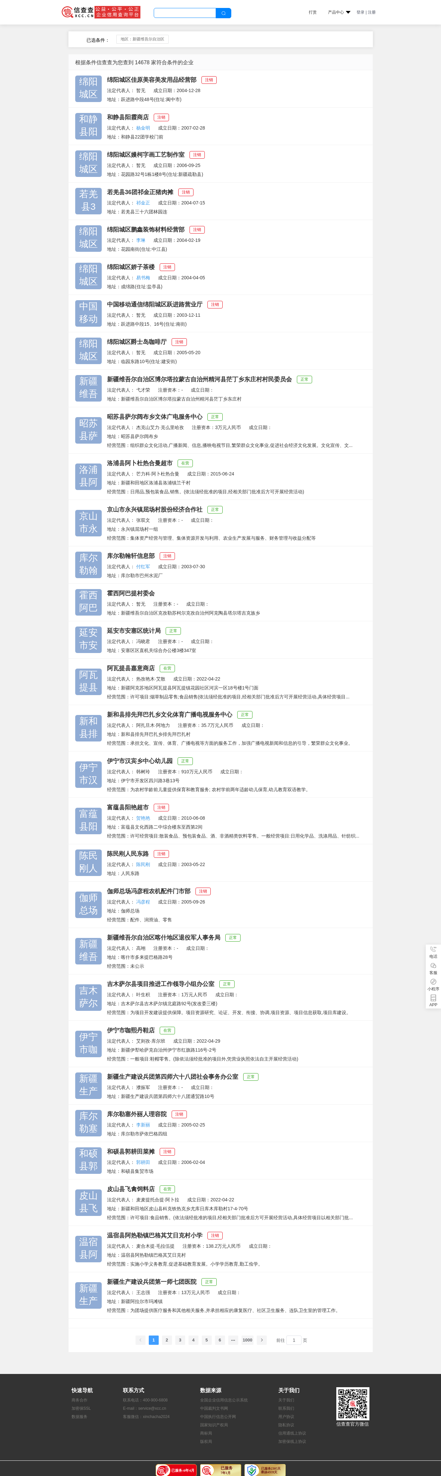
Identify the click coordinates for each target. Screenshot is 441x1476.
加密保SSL (81, 1408)
